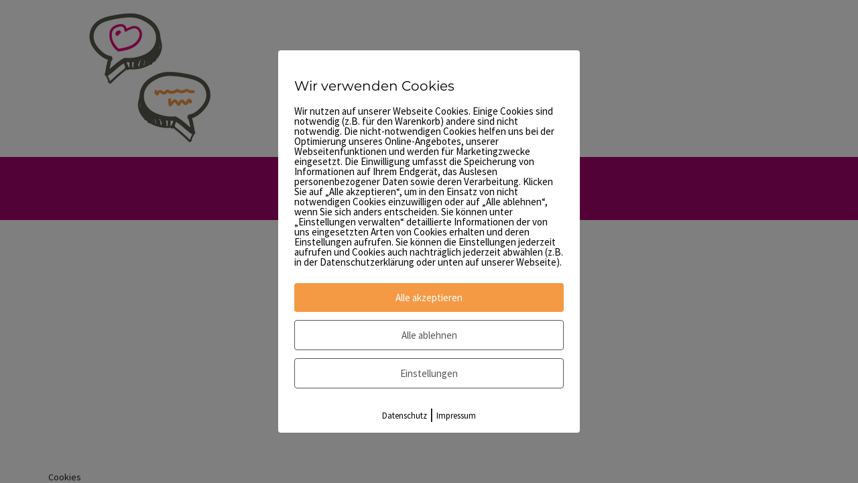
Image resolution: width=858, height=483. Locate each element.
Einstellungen (429, 373)
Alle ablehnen (429, 335)
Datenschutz (404, 415)
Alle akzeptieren (429, 297)
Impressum (456, 415)
